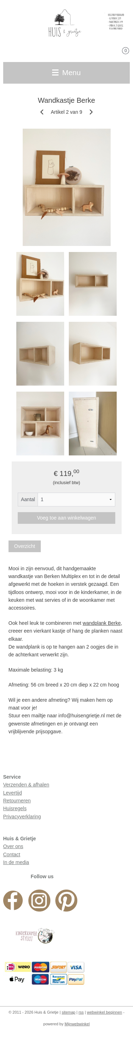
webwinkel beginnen (104, 1012)
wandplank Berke (102, 623)
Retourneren (17, 800)
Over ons (13, 846)
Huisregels (15, 808)
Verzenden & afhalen (26, 784)
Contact (11, 854)
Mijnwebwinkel (77, 1024)
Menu (66, 72)
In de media (16, 862)
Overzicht (24, 546)
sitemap (69, 1012)
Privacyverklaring (22, 816)
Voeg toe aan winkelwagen (66, 518)
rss (81, 1012)
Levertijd (12, 793)
